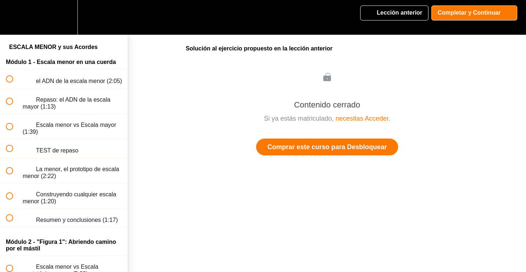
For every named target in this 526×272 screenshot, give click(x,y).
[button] (13, 17)
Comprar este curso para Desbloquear (327, 147)
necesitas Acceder (361, 118)
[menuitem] (63, 17)
